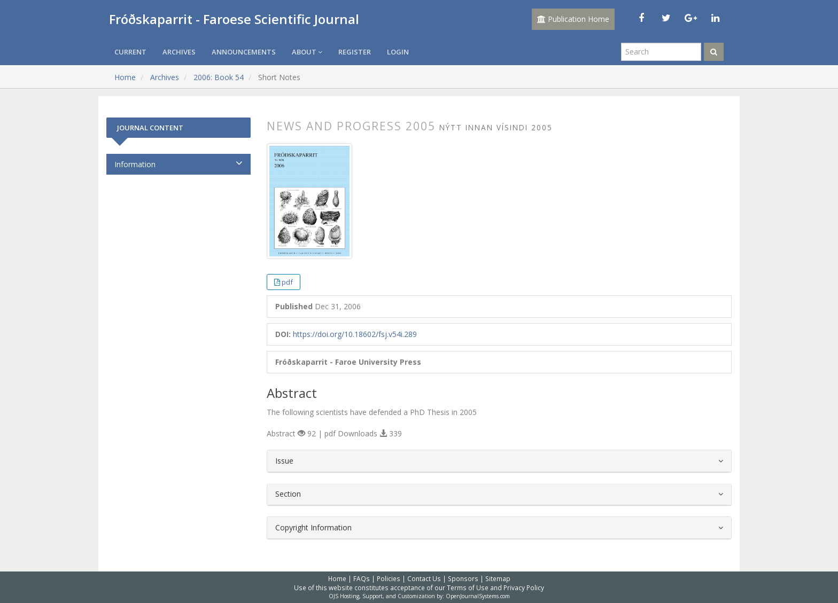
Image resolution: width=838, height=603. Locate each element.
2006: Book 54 (218, 77)
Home (125, 77)
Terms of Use (467, 587)
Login (398, 52)
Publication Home (573, 19)
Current (130, 52)
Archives (179, 52)
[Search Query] (661, 52)
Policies (388, 578)
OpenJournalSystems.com (478, 596)
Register (354, 52)
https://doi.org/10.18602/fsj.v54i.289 (355, 334)
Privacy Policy (523, 587)
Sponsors (463, 578)
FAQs (361, 578)
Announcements (244, 52)
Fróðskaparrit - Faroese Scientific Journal (234, 19)
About (307, 52)
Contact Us (424, 578)
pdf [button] (287, 282)
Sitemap (497, 578)
